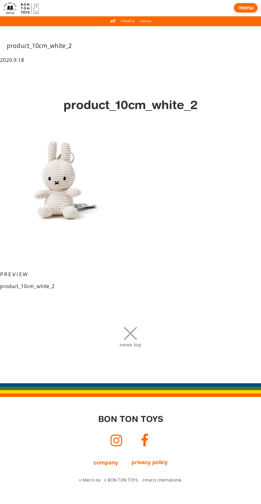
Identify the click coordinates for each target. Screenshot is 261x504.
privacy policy (150, 463)
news (145, 21)
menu (246, 8)
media (128, 21)
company (105, 463)
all (113, 21)
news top (130, 345)
